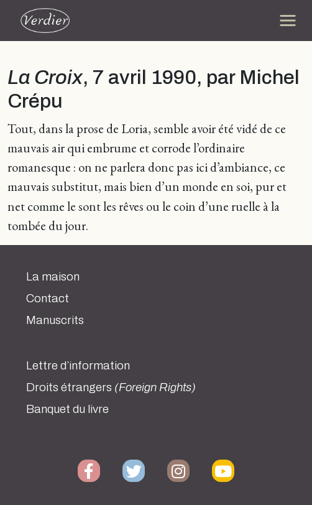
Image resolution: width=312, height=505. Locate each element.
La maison (53, 277)
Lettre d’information (78, 365)
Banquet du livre (67, 409)
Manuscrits (55, 320)
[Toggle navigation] (288, 20)
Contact (47, 298)
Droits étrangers (111, 387)
